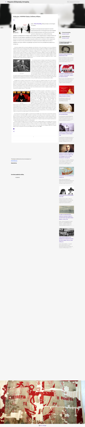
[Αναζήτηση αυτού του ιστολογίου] (74, 2)
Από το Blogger (42, 425)
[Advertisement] (37, 150)
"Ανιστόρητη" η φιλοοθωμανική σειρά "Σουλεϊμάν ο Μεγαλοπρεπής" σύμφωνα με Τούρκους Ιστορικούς (66, 75)
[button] (13, 20)
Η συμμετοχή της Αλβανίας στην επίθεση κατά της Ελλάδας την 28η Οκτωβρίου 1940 (66, 134)
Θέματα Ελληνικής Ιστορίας (18, 2)
